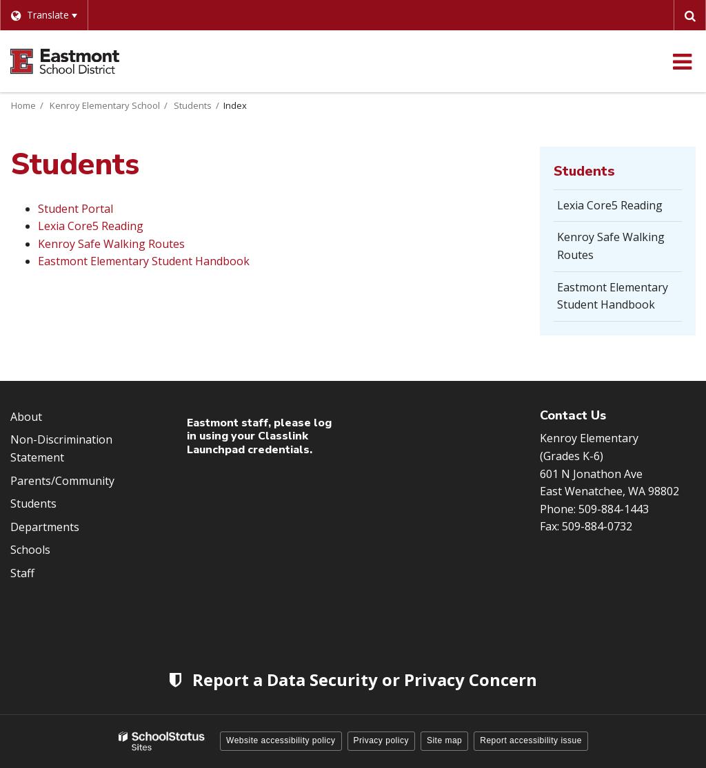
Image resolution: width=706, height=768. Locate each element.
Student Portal (75, 208)
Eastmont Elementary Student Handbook (144, 261)
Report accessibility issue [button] (531, 740)
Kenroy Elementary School (105, 105)
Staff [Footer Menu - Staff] (22, 573)
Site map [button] (444, 740)
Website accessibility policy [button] (281, 740)
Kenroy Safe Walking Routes (111, 243)
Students (193, 105)
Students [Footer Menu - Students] (33, 503)
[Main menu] (682, 61)
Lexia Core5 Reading (90, 225)
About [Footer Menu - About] (26, 416)
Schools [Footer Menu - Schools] (30, 549)
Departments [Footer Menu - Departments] (44, 527)
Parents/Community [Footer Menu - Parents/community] (62, 480)
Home (23, 105)
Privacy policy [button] (381, 740)
